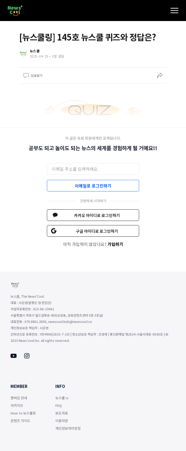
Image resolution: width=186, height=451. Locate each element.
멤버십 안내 (19, 397)
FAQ (58, 405)
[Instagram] (27, 356)
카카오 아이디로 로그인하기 (97, 215)
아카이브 (17, 405)
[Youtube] (14, 356)
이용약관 (61, 420)
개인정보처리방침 (68, 428)
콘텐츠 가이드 (20, 420)
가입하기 (115, 244)
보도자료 (61, 413)
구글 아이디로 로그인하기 (97, 231)
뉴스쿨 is (61, 397)
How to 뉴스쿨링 (23, 413)
